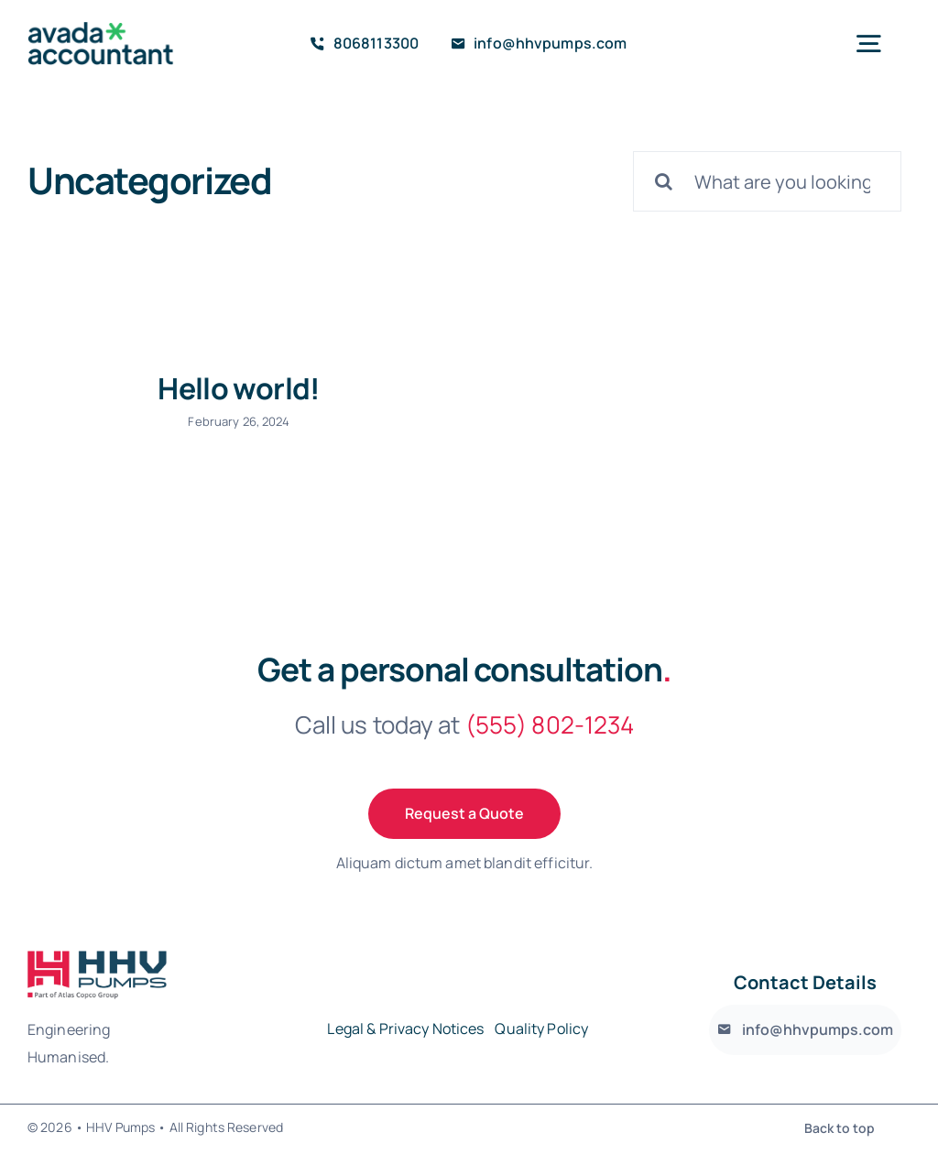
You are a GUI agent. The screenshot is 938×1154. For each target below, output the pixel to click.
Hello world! (239, 388)
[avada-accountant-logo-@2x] (100, 29)
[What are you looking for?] (767, 181)
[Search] (663, 181)
